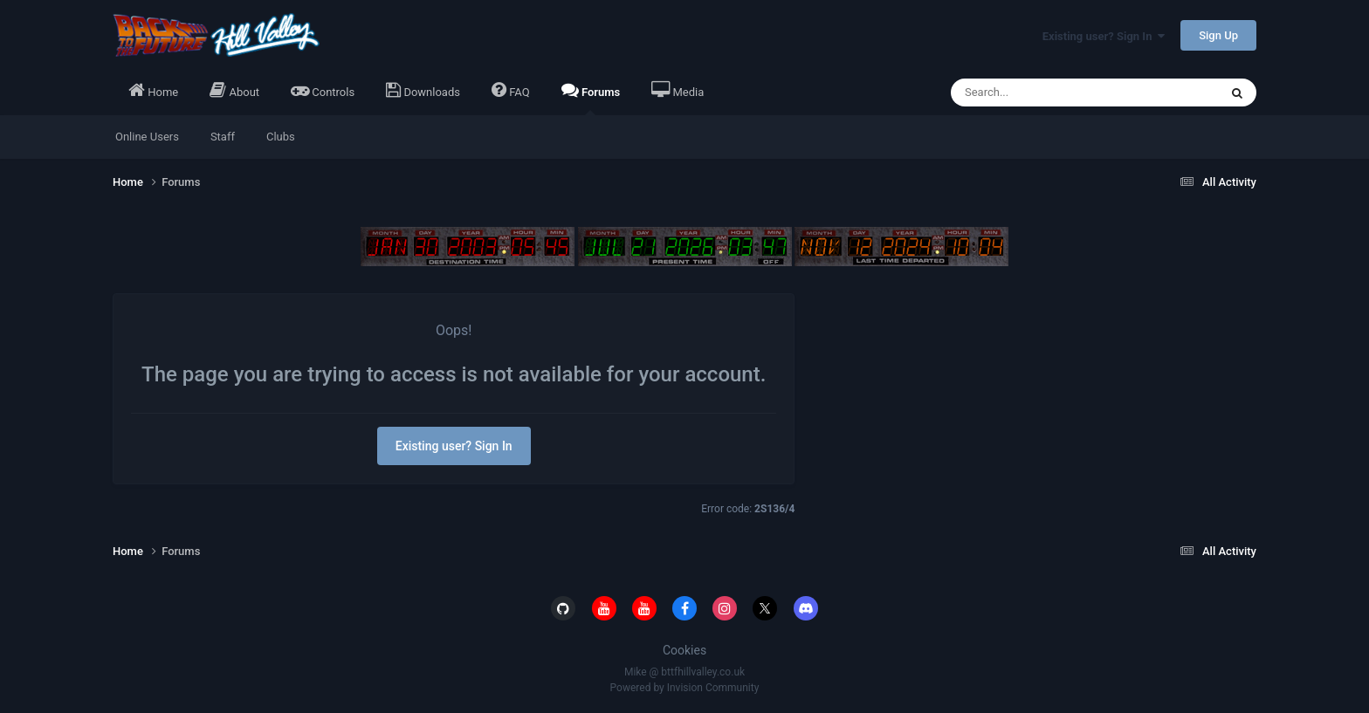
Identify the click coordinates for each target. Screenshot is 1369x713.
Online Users (147, 136)
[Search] (1051, 92)
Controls (322, 90)
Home (153, 90)
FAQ (511, 90)
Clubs (280, 136)
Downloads (423, 90)
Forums (591, 98)
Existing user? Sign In (1103, 36)
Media (677, 90)
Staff (222, 136)
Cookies (684, 650)
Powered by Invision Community (685, 688)
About (234, 90)
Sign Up (1218, 35)
